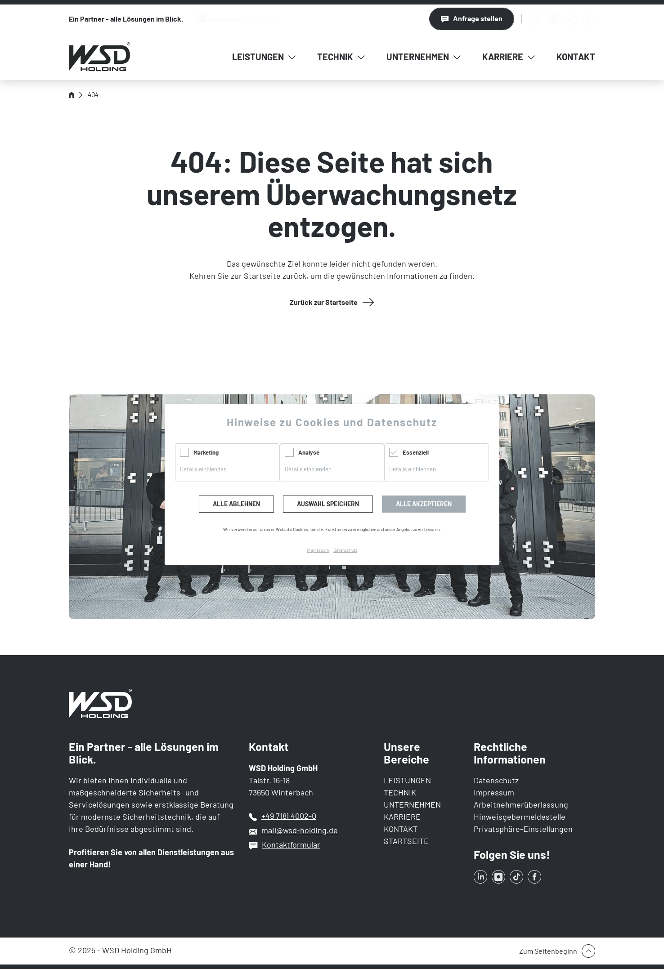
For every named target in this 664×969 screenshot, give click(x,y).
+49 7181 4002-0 (288, 816)
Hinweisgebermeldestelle (519, 817)
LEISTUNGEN (407, 780)
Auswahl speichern (328, 504)
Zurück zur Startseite (324, 302)
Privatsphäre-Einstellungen (523, 829)
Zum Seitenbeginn (548, 951)
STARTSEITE (406, 841)
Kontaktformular (291, 844)
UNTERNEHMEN (412, 804)
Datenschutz (496, 780)
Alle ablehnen (236, 504)
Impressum (494, 792)
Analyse (308, 452)
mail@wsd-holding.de (299, 830)
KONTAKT (400, 829)
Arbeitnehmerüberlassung (521, 804)
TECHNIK (400, 792)
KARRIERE (402, 817)
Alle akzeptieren (424, 504)
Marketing (206, 452)
